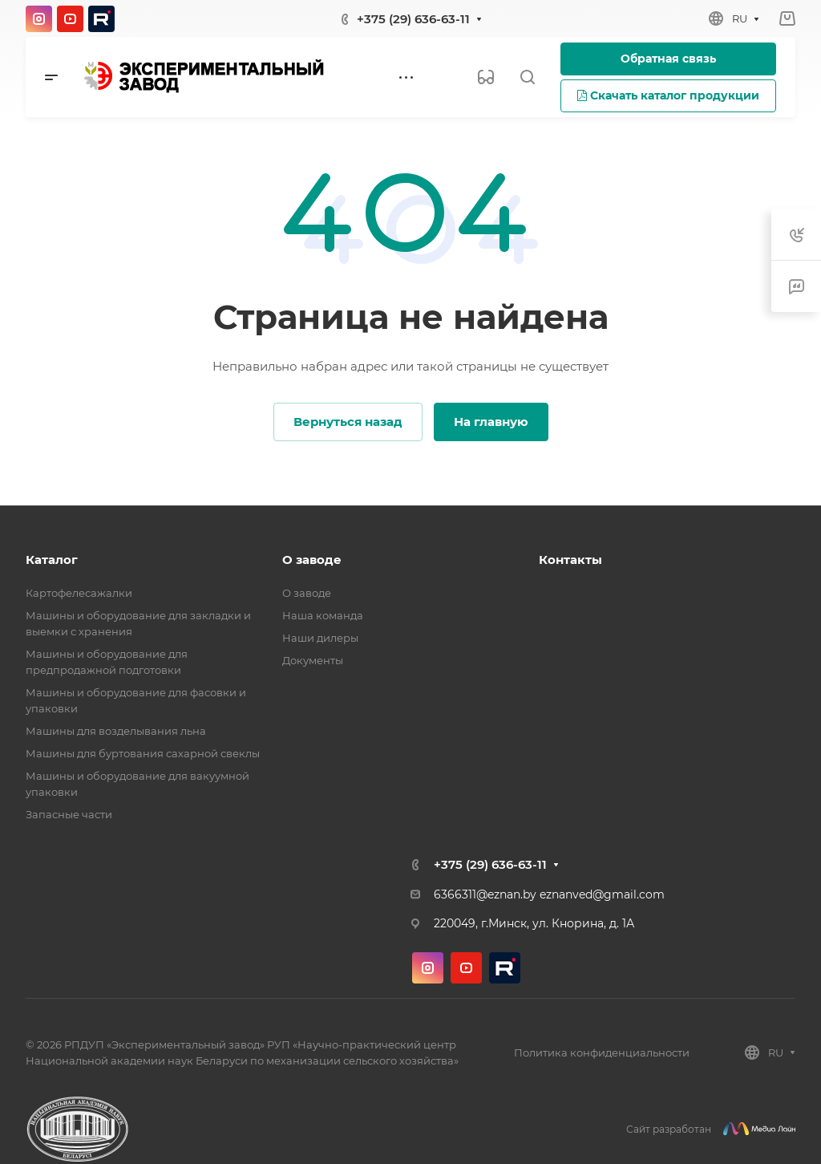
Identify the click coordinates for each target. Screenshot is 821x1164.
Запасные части (69, 814)
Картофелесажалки (79, 592)
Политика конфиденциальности (602, 1052)
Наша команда (322, 615)
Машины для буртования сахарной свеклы (143, 753)
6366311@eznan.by (485, 894)
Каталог (52, 559)
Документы (312, 660)
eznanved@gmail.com (602, 894)
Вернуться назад (347, 421)
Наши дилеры (320, 637)
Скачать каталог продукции (668, 95)
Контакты (570, 559)
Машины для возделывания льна (116, 730)
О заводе (312, 559)
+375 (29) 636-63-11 (413, 18)
